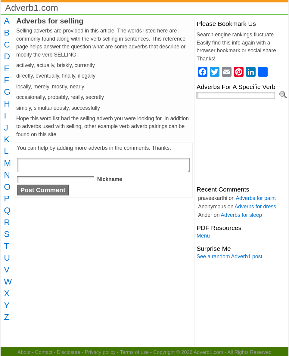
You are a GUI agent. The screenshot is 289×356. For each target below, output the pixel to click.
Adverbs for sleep (241, 215)
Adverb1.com (31, 8)
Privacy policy (100, 352)
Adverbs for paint (256, 198)
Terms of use (134, 352)
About (24, 352)
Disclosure (68, 352)
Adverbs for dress (255, 207)
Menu (203, 236)
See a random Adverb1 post (229, 256)
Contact (44, 352)
